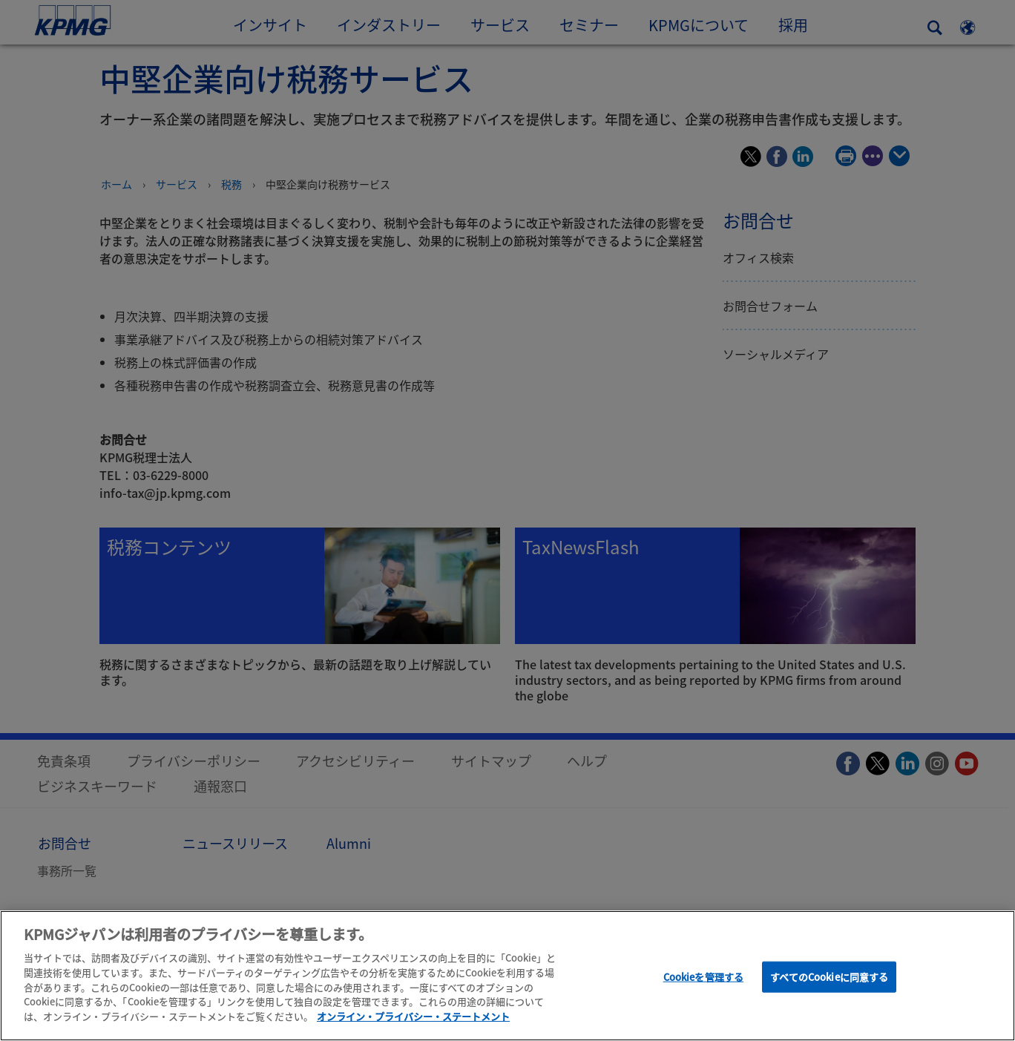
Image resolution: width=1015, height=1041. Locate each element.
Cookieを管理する (703, 980)
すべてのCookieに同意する (829, 980)
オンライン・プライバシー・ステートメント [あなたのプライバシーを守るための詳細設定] (413, 1019)
